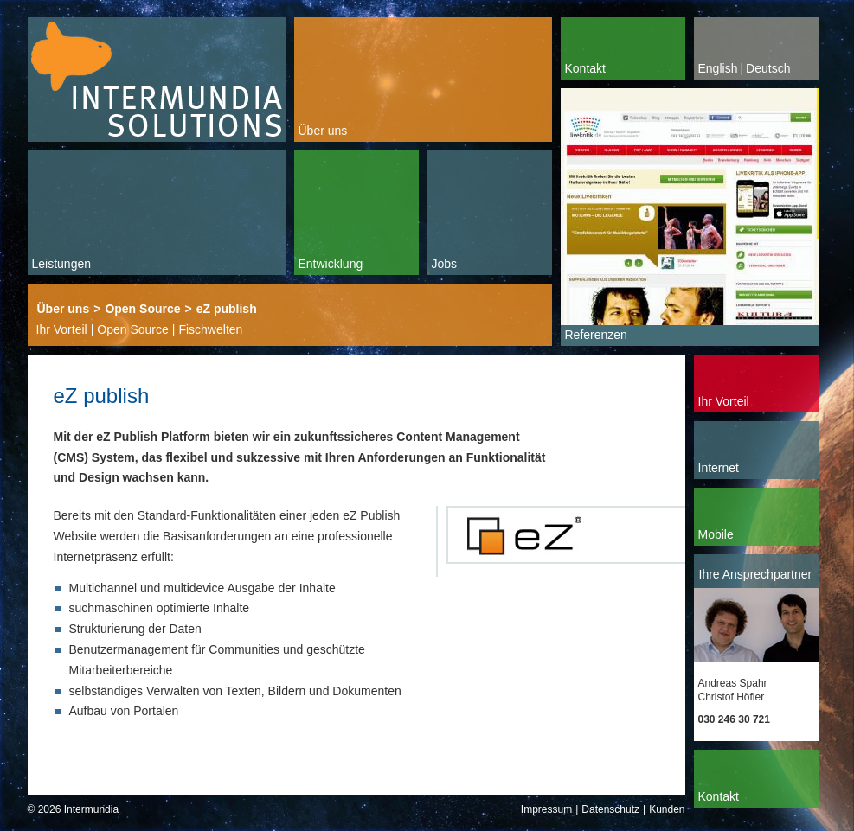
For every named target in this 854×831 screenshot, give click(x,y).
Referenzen (596, 335)
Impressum (546, 809)
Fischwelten (210, 329)
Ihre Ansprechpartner (755, 574)
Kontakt (585, 68)
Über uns (323, 130)
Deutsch (768, 68)
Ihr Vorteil (61, 329)
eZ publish (226, 309)
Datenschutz (610, 809)
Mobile (716, 534)
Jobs (445, 264)
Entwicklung (331, 264)
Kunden (666, 809)
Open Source (142, 309)
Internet (718, 468)
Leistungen (62, 264)
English (718, 68)
